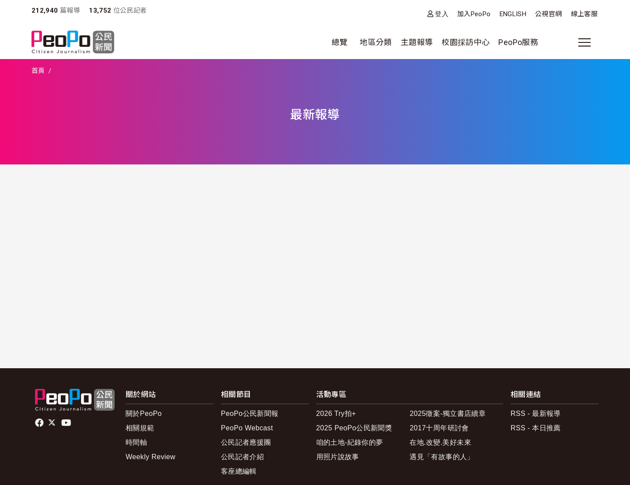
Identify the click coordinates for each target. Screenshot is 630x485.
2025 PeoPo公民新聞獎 (354, 428)
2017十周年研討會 (439, 428)
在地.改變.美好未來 (440, 442)
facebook (40, 423)
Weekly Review (150, 457)
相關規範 (140, 428)
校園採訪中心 (465, 42)
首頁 (38, 71)
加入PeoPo (474, 14)
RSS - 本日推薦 (536, 428)
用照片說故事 (337, 457)
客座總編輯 (239, 471)
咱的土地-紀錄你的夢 (349, 442)
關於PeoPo (144, 413)
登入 (441, 13)
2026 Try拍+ (336, 413)
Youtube (67, 423)
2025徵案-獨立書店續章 (448, 413)
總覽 (340, 42)
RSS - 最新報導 (536, 413)
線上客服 (584, 14)
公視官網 (548, 14)
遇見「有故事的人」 (442, 457)
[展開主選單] (584, 42)
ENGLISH (513, 14)
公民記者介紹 (242, 457)
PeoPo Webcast (247, 428)
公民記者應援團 (246, 442)
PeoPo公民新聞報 (250, 413)
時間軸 (136, 442)
